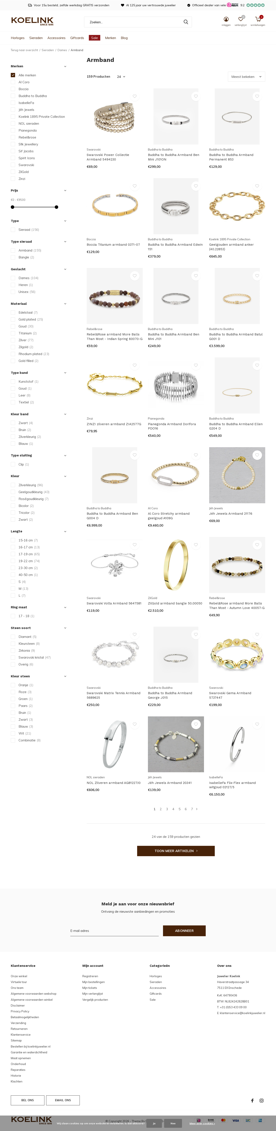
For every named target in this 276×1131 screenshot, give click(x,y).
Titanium (28, 333)
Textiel (26, 402)
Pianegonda (28, 130)
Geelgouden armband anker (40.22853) (231, 247)
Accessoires (56, 38)
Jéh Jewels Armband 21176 (230, 514)
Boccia (23, 89)
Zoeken (186, 22)
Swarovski (26, 165)
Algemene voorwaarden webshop (33, 993)
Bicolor (26, 506)
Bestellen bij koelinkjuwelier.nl (30, 1046)
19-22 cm (29, 561)
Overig (26, 664)
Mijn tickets (89, 987)
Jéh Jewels (26, 110)
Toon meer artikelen (176, 851)
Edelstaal (28, 312)
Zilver (26, 340)
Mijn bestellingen (93, 982)
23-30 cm (28, 568)
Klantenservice (21, 1034)
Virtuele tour (19, 982)
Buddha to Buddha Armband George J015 (170, 695)
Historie (16, 1075)
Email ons (63, 1100)
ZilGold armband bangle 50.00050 (175, 603)
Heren (26, 285)
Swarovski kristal (35, 657)
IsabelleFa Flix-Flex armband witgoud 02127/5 (232, 785)
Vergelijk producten (95, 999)
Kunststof (29, 381)
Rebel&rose (27, 137)
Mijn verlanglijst (92, 993)
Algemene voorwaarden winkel (32, 999)
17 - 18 (26, 616)
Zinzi (22, 179)
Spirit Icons (27, 158)
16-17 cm (29, 547)
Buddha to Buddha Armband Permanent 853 (231, 157)
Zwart (26, 423)
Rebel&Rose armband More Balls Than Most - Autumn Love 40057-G (237, 605)
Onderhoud (18, 1064)
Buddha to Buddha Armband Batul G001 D (235, 336)
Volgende (196, 809)
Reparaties (18, 1069)
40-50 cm (28, 575)
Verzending (18, 1023)
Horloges (18, 38)
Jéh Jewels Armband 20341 (170, 783)
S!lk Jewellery (28, 144)
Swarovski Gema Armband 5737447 (230, 695)
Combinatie (30, 740)
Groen (26, 699)
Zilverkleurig (30, 437)
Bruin (25, 430)
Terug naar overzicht (24, 50)
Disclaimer (18, 1005)
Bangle (26, 257)
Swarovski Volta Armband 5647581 (114, 603)
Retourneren (19, 1028)
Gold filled (29, 361)
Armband (30, 250)
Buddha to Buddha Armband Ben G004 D (112, 516)
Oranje (26, 685)
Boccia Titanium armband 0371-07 (113, 245)
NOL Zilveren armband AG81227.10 (114, 783)
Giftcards (77, 38)
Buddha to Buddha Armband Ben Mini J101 (173, 336)
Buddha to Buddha (33, 96)
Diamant (28, 637)
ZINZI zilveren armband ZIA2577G (114, 424)
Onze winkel (19, 976)
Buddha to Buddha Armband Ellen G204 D (236, 426)
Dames (62, 50)
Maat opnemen (21, 1058)
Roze (25, 692)
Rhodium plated (34, 354)
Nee (173, 1123)
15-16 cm (28, 540)
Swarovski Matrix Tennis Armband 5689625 (113, 695)
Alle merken (27, 75)
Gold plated (31, 319)
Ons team (17, 987)
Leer (25, 395)
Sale (94, 38)
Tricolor (27, 513)
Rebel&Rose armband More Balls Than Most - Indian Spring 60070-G (115, 336)
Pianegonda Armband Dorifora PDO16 (172, 426)
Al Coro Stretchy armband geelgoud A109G (169, 516)
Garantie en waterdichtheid (29, 1052)
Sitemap (16, 1040)
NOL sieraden (29, 123)
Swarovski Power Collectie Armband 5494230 (108, 157)
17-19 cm (29, 554)
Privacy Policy (20, 1011)
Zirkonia (27, 650)
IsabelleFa (26, 103)
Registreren (90, 976)
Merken (110, 38)
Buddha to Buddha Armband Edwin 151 (175, 247)
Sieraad (29, 230)
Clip (24, 464)
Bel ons (27, 1100)
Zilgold (26, 347)
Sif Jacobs (26, 151)
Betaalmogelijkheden (25, 1017)
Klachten (16, 1081)
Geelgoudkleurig (34, 492)
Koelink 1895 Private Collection (42, 117)
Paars (26, 706)
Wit (25, 733)
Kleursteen (29, 644)
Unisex (27, 292)
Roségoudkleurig (34, 499)
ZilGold (24, 172)
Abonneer (184, 931)
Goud (26, 326)
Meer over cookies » (202, 1123)
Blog (124, 38)
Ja (154, 1123)
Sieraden (36, 38)
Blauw (26, 444)
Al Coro (24, 82)
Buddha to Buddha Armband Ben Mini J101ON (173, 157)
